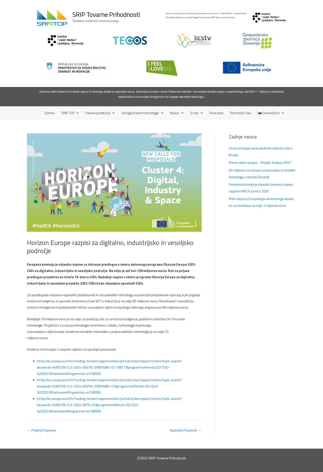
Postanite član (240, 113)
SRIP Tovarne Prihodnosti (106, 14)
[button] (70, 113)
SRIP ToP (70, 113)
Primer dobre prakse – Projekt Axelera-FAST (260, 162)
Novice (176, 113)
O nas (196, 113)
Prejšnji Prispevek (41, 430)
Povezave (216, 113)
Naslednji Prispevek (185, 430)
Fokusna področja (100, 113)
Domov (50, 113)
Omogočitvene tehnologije (142, 113)
